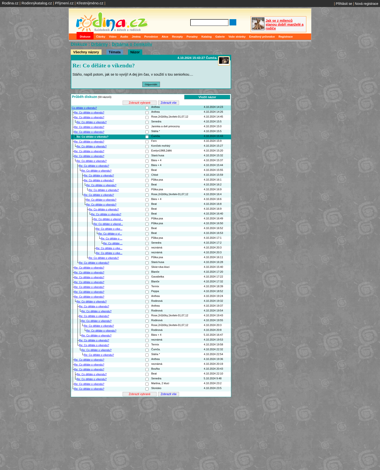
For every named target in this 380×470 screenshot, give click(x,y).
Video (113, 36)
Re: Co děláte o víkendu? (89, 112)
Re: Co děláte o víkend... (108, 219)
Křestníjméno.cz (90, 3)
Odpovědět (151, 84)
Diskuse (85, 36)
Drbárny (99, 44)
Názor (135, 52)
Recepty (177, 36)
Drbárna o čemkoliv (132, 44)
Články (100, 36)
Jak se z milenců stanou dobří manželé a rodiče (284, 24)
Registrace (285, 36)
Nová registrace (366, 4)
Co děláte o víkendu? (84, 107)
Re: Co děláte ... (113, 243)
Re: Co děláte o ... (111, 238)
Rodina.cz (10, 3)
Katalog (206, 36)
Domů (73, 36)
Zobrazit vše (168, 102)
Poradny (192, 36)
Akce (165, 36)
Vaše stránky (237, 36)
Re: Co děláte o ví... (110, 233)
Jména (136, 36)
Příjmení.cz (64, 3)
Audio (124, 36)
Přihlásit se (344, 4)
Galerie (220, 36)
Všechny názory (86, 52)
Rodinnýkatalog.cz (37, 3)
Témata (115, 52)
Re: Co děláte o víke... (109, 228)
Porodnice (151, 36)
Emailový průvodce (262, 36)
